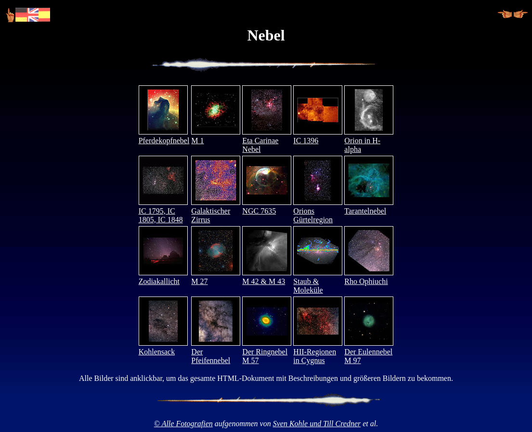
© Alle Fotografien (183, 423)
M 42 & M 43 (266, 277)
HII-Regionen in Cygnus (317, 351)
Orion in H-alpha (368, 140)
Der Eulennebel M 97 (368, 351)
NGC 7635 (266, 206)
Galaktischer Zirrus (215, 211)
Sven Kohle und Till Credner (317, 423)
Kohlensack (163, 347)
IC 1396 (317, 136)
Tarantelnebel (368, 206)
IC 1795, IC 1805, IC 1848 (163, 211)
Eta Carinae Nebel (266, 140)
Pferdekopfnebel (164, 136)
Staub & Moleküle (317, 281)
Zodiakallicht (163, 277)
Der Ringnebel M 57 (266, 351)
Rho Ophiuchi (368, 277)
